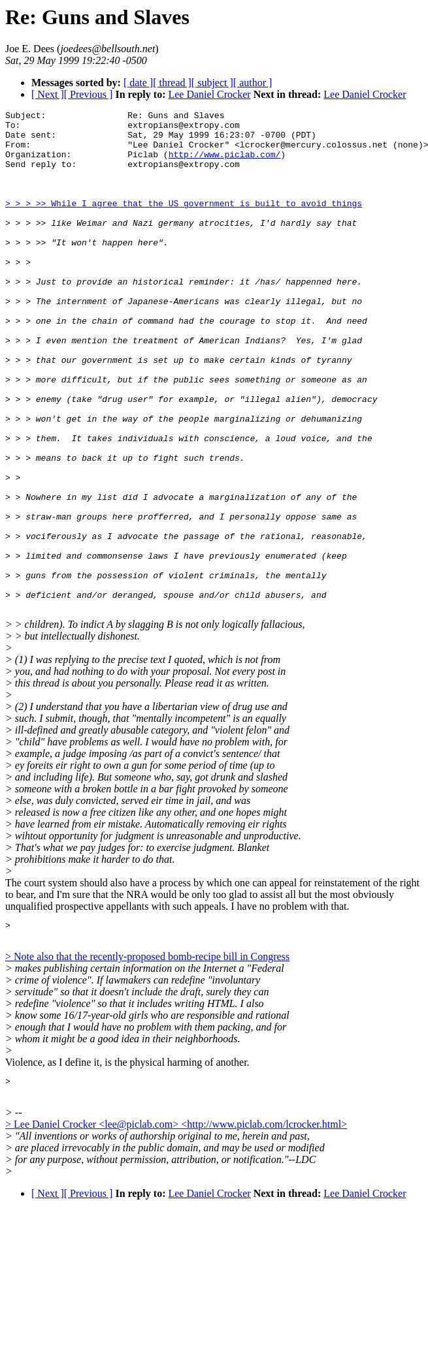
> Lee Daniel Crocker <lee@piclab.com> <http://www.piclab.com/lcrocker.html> (176, 1227)
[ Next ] (47, 94)
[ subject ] (212, 82)
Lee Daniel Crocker (209, 94)
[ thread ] (172, 82)
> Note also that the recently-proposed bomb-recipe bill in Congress (147, 1058)
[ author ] (252, 82)
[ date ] (138, 82)
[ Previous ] (88, 94)
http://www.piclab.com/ (225, 164)
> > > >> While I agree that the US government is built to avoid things (183, 222)
